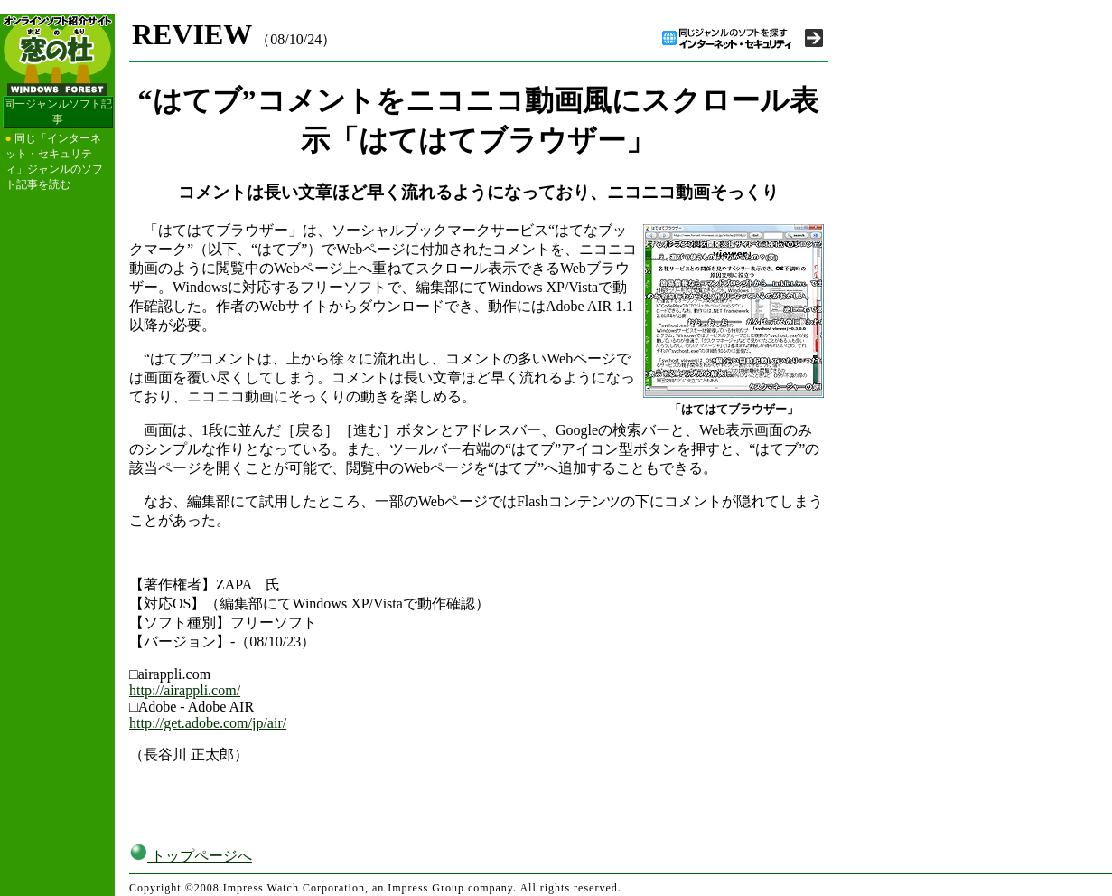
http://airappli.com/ (184, 690)
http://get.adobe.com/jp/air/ (207, 723)
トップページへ (190, 855)
